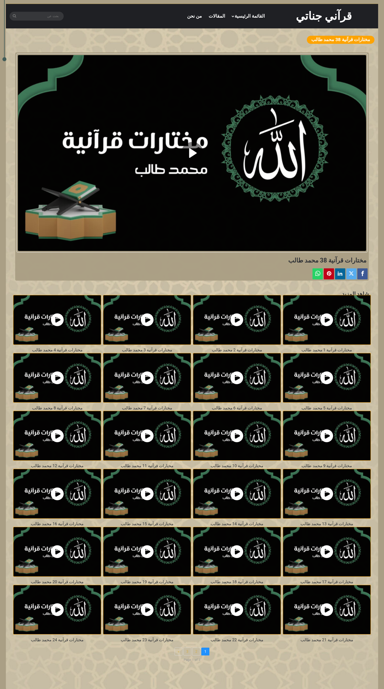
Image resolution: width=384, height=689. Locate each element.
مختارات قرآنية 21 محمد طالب (326, 640)
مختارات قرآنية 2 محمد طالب (237, 350)
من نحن (194, 16)
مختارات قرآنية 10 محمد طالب (237, 465)
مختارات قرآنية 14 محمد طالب (237, 524)
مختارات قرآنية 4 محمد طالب (57, 350)
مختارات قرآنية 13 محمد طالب (326, 524)
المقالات (217, 16)
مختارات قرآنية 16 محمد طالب (57, 524)
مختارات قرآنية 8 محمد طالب (57, 408)
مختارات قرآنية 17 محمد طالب (326, 582)
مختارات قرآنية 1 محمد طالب (326, 350)
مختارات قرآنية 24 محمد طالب (57, 640)
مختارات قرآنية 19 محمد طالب (147, 582)
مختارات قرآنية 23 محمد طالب (147, 640)
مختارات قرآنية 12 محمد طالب (57, 465)
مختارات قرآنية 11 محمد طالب (147, 465)
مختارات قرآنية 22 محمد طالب (237, 640)
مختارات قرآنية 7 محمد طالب (147, 408)
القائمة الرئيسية (250, 16)
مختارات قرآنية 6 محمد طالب (237, 408)
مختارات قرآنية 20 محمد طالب (57, 582)
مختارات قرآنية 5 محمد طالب (326, 408)
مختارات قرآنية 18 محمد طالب (237, 582)
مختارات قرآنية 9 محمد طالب (326, 465)
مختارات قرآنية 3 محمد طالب (147, 350)
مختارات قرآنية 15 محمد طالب (147, 524)
